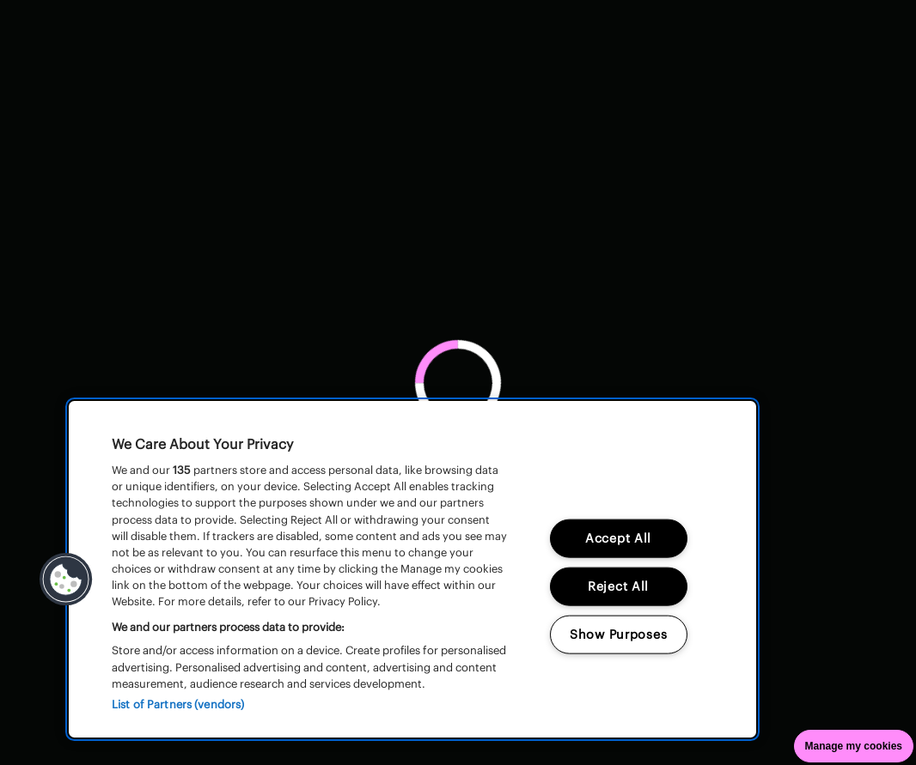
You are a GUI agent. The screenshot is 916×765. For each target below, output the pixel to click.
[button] (66, 579)
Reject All (618, 586)
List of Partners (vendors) (178, 704)
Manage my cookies (853, 746)
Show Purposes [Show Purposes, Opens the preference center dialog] (618, 634)
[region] (412, 569)
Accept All (618, 538)
